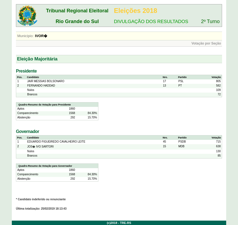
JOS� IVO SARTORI (40, 146)
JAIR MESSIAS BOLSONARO (45, 81)
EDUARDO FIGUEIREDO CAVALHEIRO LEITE (56, 141)
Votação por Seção (206, 43)
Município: (25, 36)
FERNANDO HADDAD (41, 85)
